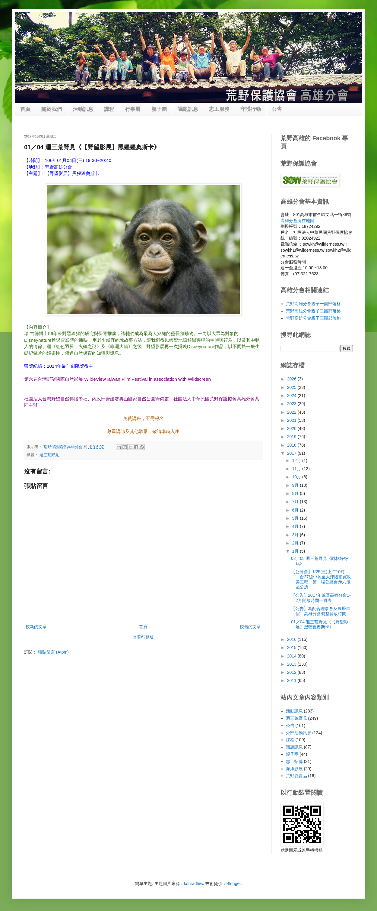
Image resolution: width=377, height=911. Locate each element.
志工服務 (219, 109)
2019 (292, 436)
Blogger (234, 883)
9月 (296, 485)
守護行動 (250, 109)
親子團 (159, 109)
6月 (296, 510)
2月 (296, 543)
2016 (292, 639)
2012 (292, 672)
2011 (292, 680)
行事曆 (133, 109)
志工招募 (294, 761)
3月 (296, 534)
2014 (292, 656)
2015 (292, 647)
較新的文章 (36, 626)
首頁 (25, 109)
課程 (109, 109)
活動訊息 (83, 109)
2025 (292, 387)
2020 (292, 428)
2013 (292, 664)
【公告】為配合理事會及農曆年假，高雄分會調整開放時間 (320, 611)
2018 (292, 445)
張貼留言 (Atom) (53, 652)
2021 (292, 420)
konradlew (193, 883)
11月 (297, 468)
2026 (292, 378)
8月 (296, 493)
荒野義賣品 (296, 775)
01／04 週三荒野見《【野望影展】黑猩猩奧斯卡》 (319, 624)
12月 (297, 460)
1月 (296, 551)
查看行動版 (143, 637)
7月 (296, 501)
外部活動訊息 (298, 732)
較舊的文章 (250, 626)
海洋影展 (294, 768)
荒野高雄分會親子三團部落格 (313, 318)
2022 (292, 412)
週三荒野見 (49, 455)
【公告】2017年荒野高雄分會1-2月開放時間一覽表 (321, 598)
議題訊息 (188, 109)
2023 (292, 403)
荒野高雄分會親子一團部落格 (313, 303)
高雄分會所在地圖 (297, 220)
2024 (292, 395)
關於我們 (51, 109)
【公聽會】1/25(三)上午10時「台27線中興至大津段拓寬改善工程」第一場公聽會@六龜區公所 (321, 579)
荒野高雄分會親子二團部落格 (313, 311)
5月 (296, 518)
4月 (296, 526)
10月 (297, 476)
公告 (277, 109)
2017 (292, 453)
